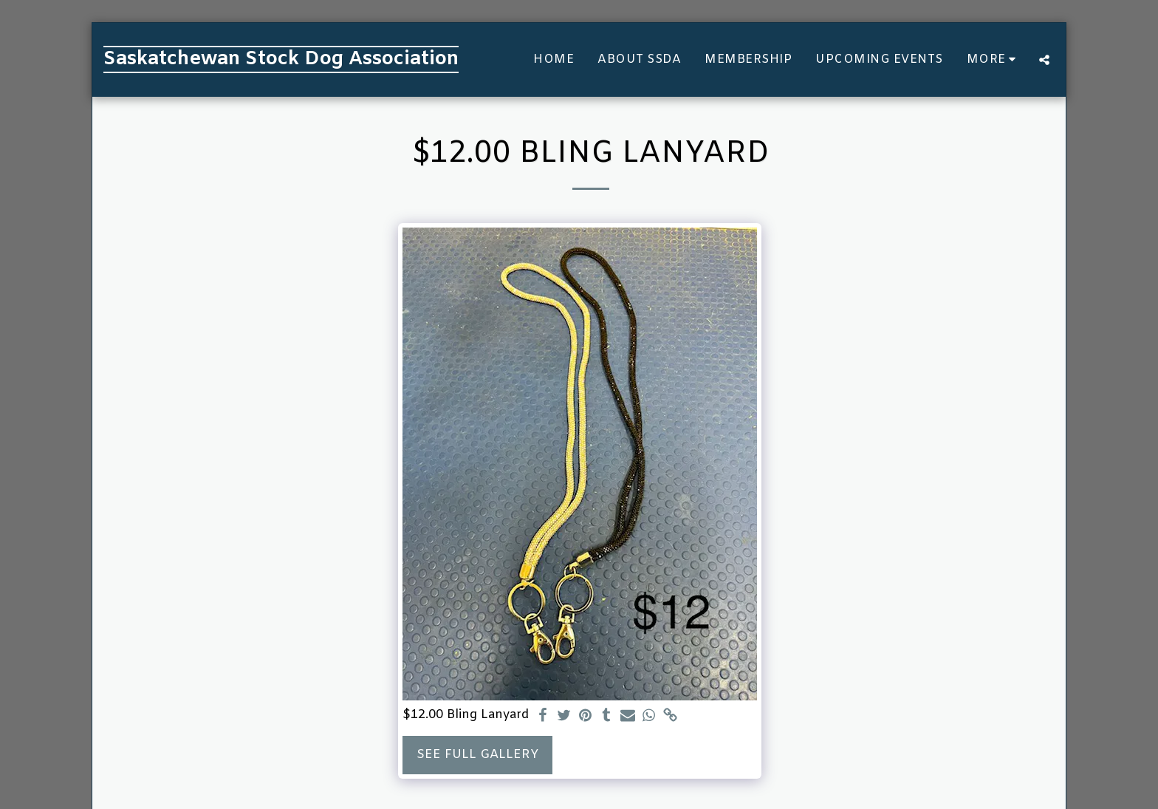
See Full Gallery (477, 755)
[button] (1044, 60)
